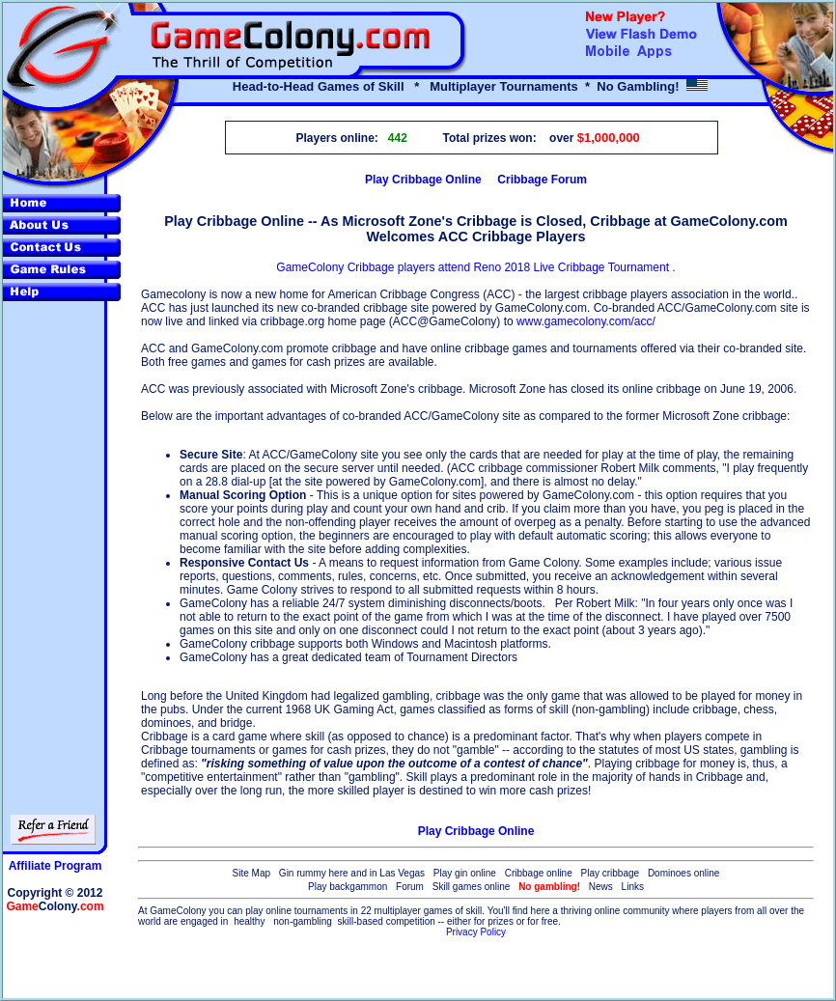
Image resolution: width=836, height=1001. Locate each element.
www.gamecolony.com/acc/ (585, 321)
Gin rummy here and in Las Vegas (352, 873)
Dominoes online (684, 873)
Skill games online (471, 886)
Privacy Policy (476, 932)
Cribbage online (538, 873)
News (601, 886)
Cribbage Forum (542, 179)
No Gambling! (638, 86)
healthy (249, 921)
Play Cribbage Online (423, 179)
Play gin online (464, 873)
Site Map (251, 873)
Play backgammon (347, 886)
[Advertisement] (476, 969)
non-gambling (302, 921)
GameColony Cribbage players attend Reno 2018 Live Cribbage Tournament (474, 267)
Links (633, 886)
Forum (410, 886)
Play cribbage (610, 873)
